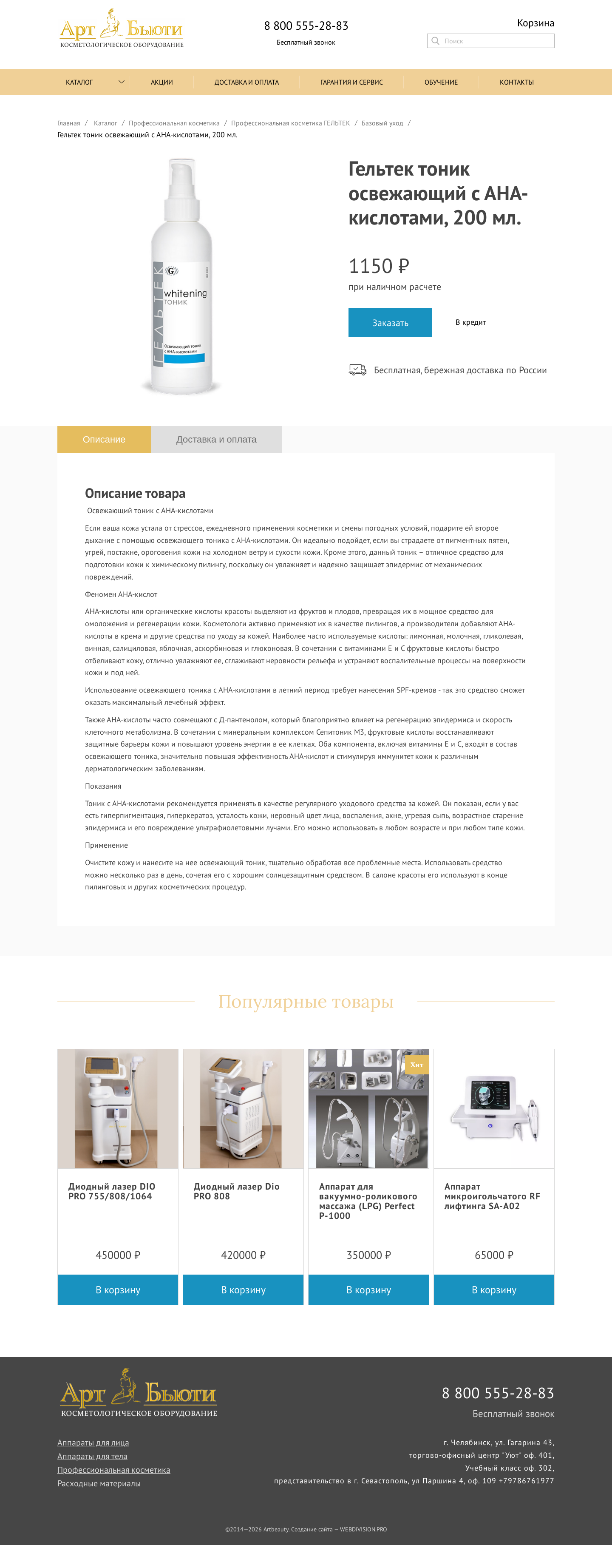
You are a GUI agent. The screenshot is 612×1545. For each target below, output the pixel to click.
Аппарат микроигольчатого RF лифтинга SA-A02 (493, 1196)
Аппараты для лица (93, 1442)
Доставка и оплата (247, 82)
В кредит (471, 322)
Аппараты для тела (92, 1456)
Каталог (79, 82)
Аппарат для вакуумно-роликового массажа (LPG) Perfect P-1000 (368, 1200)
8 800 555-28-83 (306, 25)
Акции (162, 82)
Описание (104, 439)
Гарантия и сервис (351, 82)
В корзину (118, 1289)
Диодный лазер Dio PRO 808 (237, 1191)
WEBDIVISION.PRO (363, 1529)
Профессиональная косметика (114, 1470)
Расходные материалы (99, 1483)
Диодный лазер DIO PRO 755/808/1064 (112, 1191)
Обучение (441, 82)
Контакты (517, 82)
